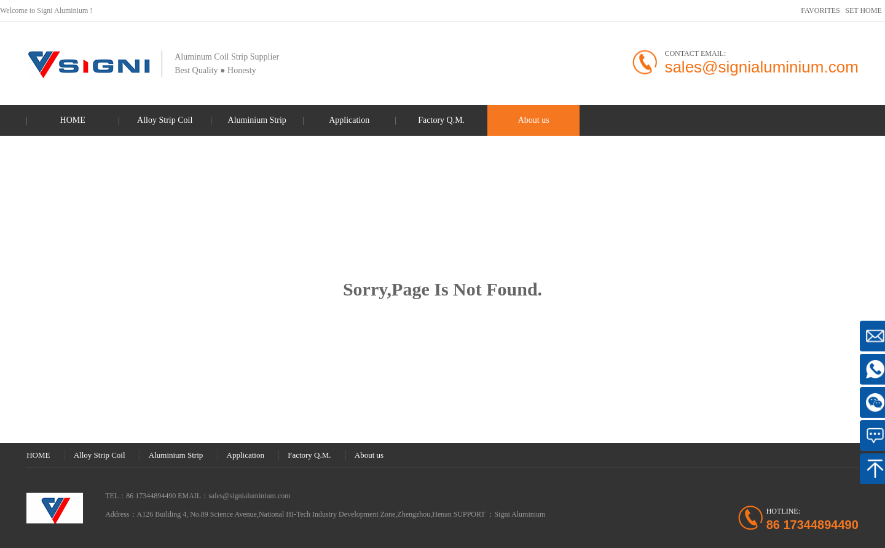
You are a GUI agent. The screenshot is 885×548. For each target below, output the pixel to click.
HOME (72, 120)
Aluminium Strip (257, 120)
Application (349, 120)
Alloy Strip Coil (164, 120)
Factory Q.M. (441, 120)
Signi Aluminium (519, 514)
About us (533, 120)
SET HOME (863, 10)
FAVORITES (820, 10)
